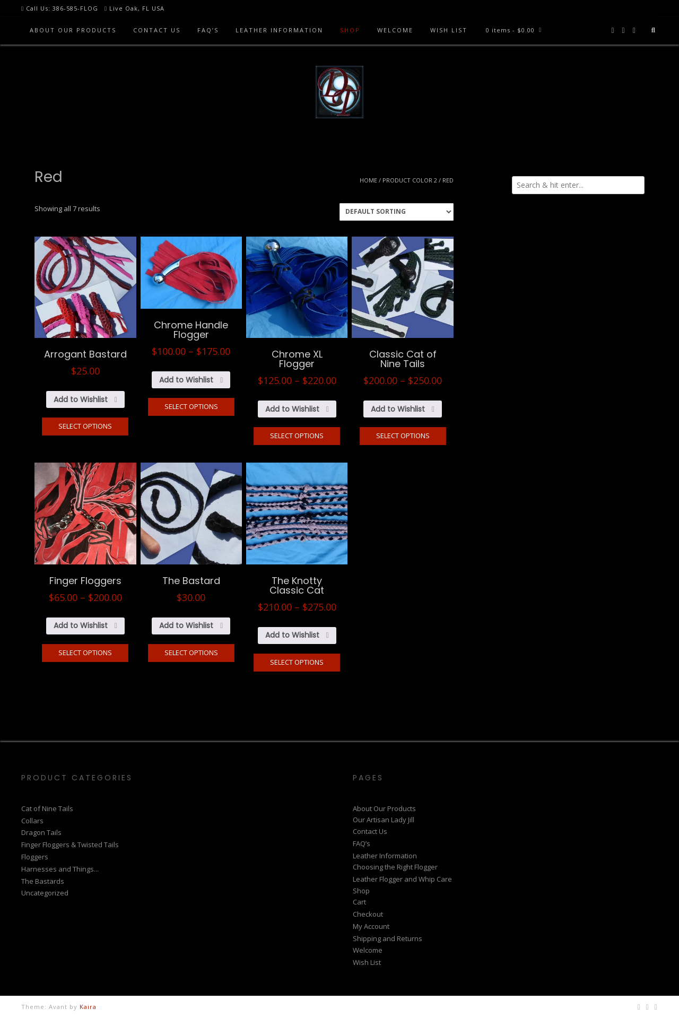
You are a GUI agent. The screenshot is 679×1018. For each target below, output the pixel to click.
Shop (350, 30)
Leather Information (279, 30)
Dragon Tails (41, 832)
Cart (359, 902)
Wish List (448, 30)
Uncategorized (44, 893)
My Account (371, 926)
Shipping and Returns (387, 938)
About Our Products (73, 30)
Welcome (395, 30)
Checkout (368, 914)
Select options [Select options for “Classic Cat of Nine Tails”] (403, 435)
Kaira (88, 1007)
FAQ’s (208, 30)
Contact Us (156, 30)
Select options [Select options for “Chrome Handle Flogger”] (191, 406)
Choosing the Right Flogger (395, 867)
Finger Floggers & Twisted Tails (70, 844)
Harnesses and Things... (60, 869)
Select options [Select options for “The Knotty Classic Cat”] (297, 662)
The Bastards (42, 881)
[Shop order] (397, 212)
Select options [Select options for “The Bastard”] (191, 652)
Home (368, 180)
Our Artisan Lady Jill (383, 819)
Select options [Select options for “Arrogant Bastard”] (85, 426)
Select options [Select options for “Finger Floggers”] (85, 652)
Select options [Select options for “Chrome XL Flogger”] (297, 435)
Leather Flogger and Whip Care (402, 879)
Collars (32, 820)
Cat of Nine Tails (47, 808)
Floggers (34, 857)
